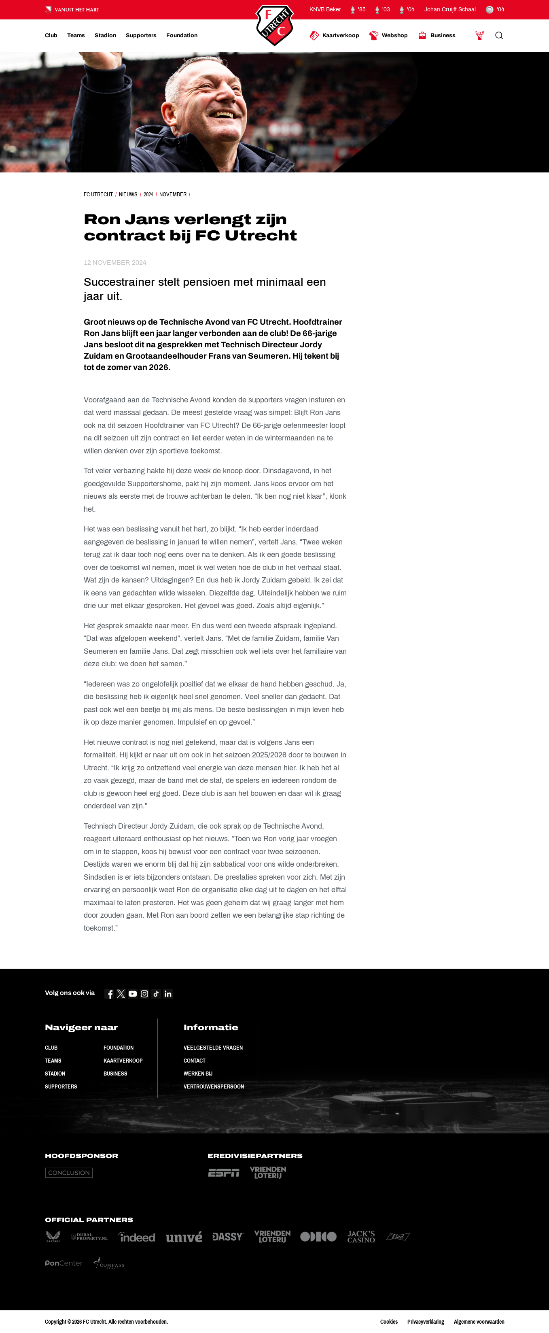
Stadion (55, 1073)
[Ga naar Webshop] (388, 35)
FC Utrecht (98, 194)
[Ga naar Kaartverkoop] (334, 35)
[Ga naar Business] (437, 35)
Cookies (389, 1321)
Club (51, 1047)
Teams (53, 1060)
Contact (195, 1060)
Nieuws (128, 194)
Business (115, 1073)
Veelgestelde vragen (213, 1047)
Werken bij (198, 1073)
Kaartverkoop (123, 1060)
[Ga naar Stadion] (105, 35)
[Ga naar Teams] (76, 35)
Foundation (119, 1047)
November (173, 194)
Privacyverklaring (425, 1321)
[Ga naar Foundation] (181, 35)
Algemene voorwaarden (479, 1321)
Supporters (61, 1086)
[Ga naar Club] (51, 35)
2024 (148, 194)
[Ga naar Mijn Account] (480, 35)
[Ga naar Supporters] (141, 35)
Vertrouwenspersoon (214, 1086)
